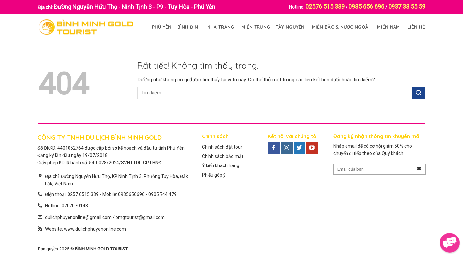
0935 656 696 (366, 6)
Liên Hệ (416, 27)
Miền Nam (388, 27)
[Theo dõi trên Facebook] (274, 148)
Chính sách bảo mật (222, 156)
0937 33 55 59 (406, 6)
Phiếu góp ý (214, 175)
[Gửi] (418, 93)
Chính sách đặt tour (222, 147)
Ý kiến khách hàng (220, 165)
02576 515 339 (325, 6)
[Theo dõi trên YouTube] (312, 148)
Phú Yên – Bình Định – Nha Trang (193, 27)
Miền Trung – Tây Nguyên (272, 27)
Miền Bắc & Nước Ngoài (341, 27)
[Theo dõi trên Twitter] (299, 148)
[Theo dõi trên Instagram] (287, 148)
